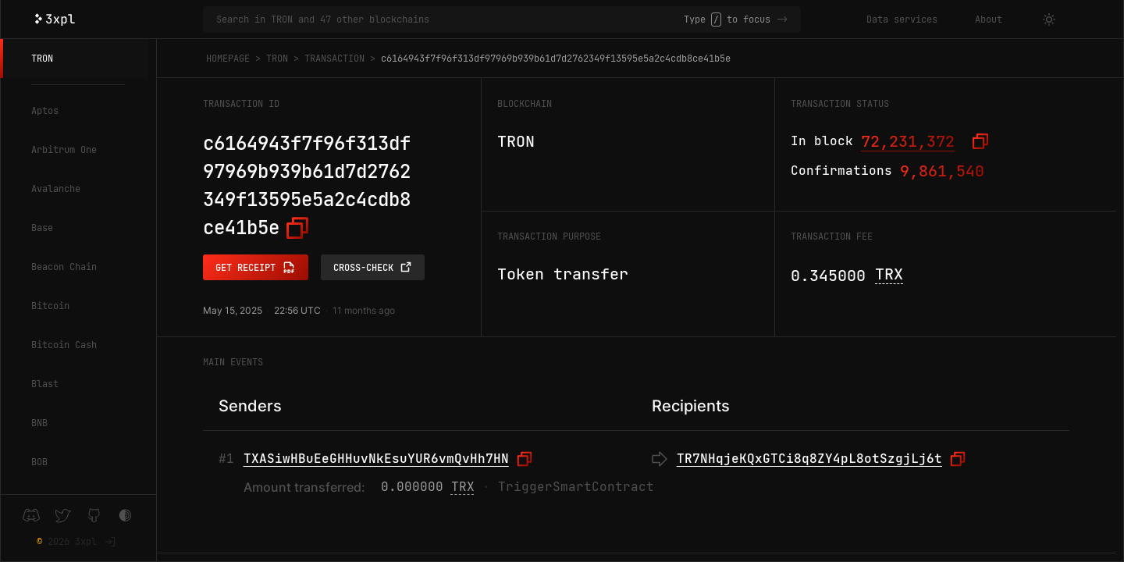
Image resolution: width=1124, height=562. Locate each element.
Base (42, 228)
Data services (901, 19)
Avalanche (55, 189)
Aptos (45, 111)
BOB (39, 462)
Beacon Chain (64, 267)
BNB (39, 423)
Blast (45, 384)
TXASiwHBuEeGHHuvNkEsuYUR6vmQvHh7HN (376, 458)
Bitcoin (50, 306)
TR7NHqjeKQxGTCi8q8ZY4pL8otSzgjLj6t (809, 458)
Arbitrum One (64, 150)
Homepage (228, 58)
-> (782, 19)
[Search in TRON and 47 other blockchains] (450, 19)
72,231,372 (908, 141)
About (988, 19)
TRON (42, 58)
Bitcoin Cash (64, 345)
